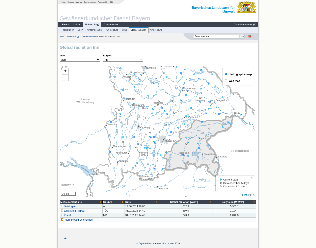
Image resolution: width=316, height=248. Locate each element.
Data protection (90, 2)
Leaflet (245, 195)
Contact (70, 2)
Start (63, 2)
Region (107, 55)
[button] (65, 71)
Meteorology (92, 24)
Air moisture (112, 30)
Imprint (79, 2)
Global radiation (138, 30)
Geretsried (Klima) (72, 211)
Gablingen (68, 206)
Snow (80, 30)
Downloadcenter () (245, 24)
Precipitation (68, 30)
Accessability (103, 2)
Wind (124, 30)
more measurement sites (79, 219)
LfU (111, 2)
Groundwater (111, 24)
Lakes (77, 24)
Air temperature (94, 30)
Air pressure (156, 30)
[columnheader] (81, 202)
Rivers (65, 24)
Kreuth (66, 215)
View (62, 55)
